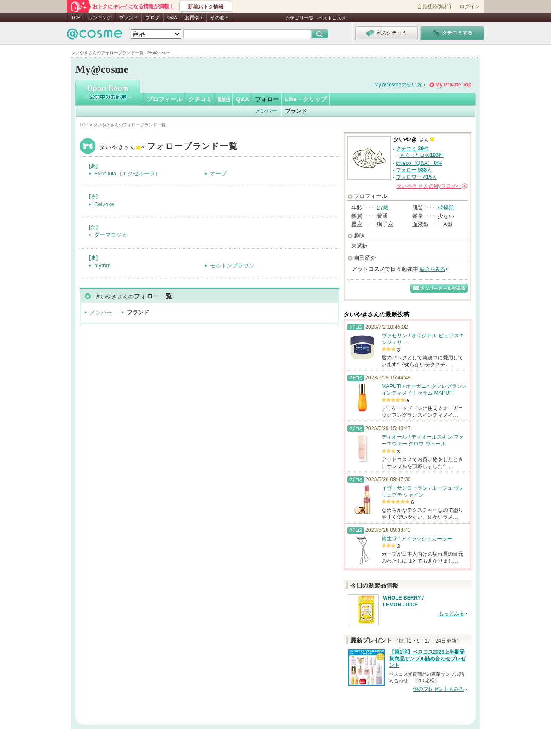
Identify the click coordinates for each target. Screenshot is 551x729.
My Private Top (453, 85)
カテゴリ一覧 (299, 17)
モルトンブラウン (232, 265)
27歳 (382, 207)
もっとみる (451, 614)
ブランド (128, 17)
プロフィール (164, 99)
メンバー (266, 111)
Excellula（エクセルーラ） (127, 173)
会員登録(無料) (434, 6)
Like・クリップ (306, 99)
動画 (224, 99)
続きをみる (432, 269)
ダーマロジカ (110, 235)
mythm (102, 265)
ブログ (153, 17)
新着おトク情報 (206, 7)
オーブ (218, 173)
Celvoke (104, 204)
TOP (75, 17)
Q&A (172, 17)
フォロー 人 (414, 170)
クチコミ (200, 99)
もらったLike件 (422, 155)
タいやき (169, 147)
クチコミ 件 (412, 149)
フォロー (267, 99)
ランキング (100, 17)
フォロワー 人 (416, 177)
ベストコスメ (332, 17)
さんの (432, 186)
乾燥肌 (446, 207)
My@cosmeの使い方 (398, 85)
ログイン (469, 6)
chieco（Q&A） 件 (419, 163)
